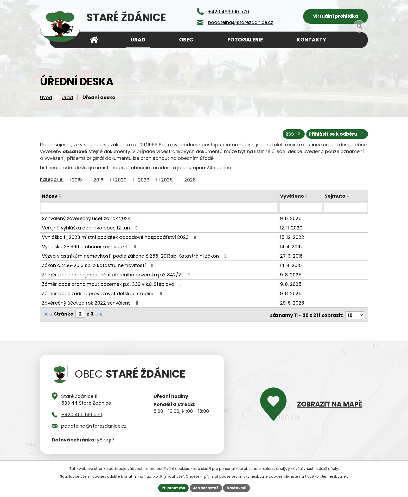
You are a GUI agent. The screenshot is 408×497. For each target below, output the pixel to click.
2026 (190, 181)
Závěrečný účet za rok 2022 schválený (91, 304)
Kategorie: (51, 180)
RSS (290, 135)
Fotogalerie (245, 39)
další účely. (329, 468)
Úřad (67, 99)
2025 (167, 181)
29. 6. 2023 (292, 304)
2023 (143, 181)
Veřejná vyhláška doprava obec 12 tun (90, 229)
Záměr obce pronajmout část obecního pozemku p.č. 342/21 (117, 276)
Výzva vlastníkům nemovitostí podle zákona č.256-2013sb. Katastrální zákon (135, 257)
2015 (77, 181)
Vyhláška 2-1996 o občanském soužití (90, 248)
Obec (186, 39)
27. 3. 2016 (291, 257)
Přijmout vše (171, 487)
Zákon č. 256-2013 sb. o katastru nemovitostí (98, 266)
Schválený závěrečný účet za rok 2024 (91, 219)
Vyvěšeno (292, 197)
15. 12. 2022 (292, 238)
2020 (120, 181)
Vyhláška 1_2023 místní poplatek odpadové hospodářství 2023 (120, 238)
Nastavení (238, 487)
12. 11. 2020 (291, 229)
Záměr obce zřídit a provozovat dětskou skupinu (103, 295)
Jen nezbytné (206, 487)
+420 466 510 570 (81, 414)
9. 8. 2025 (291, 276)
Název (49, 197)
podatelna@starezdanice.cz (93, 425)
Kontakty (311, 39)
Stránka (64, 315)
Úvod (46, 99)
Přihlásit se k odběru (336, 135)
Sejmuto (335, 197)
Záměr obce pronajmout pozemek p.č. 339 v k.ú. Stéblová (113, 285)
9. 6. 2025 (291, 219)
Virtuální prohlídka (335, 17)
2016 (98, 181)
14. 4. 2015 (291, 248)
